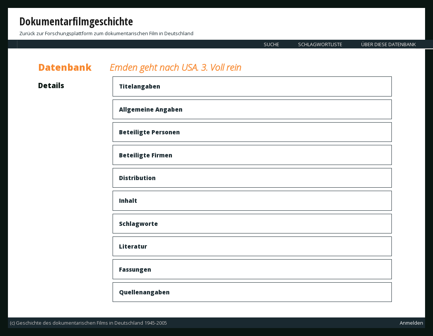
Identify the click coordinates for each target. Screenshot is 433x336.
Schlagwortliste (320, 44)
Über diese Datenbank (388, 44)
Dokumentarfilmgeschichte (76, 21)
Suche (271, 44)
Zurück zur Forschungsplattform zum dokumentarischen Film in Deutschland (106, 33)
